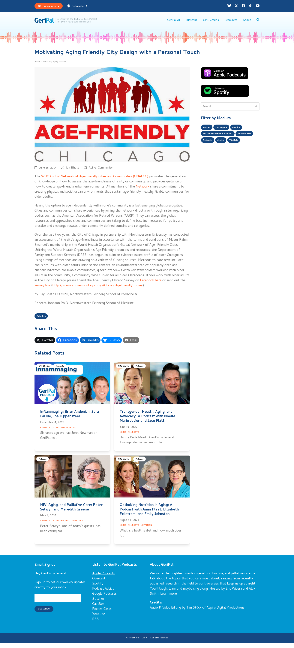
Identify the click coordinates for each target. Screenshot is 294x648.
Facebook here (150, 284)
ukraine (246, 147)
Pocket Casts (102, 614)
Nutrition (146, 530)
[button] (257, 22)
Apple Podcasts (103, 578)
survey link (42, 289)
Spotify (97, 588)
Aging (92, 171)
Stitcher (98, 603)
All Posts (54, 432)
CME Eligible (45, 371)
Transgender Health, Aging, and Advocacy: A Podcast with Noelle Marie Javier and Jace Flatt (147, 421)
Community (105, 171)
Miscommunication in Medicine (222, 139)
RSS (95, 624)
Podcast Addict (103, 593)
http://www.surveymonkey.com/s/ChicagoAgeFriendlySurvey (97, 289)
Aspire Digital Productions (225, 612)
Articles (42, 320)
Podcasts (63, 371)
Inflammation (68, 432)
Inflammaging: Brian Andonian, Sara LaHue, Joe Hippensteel (69, 419)
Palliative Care (74, 525)
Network (142, 190)
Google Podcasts (104, 598)
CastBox (98, 609)
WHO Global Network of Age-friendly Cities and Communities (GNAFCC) (94, 180)
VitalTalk (208, 154)
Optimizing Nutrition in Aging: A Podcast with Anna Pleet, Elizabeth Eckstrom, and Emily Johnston (149, 514)
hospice (243, 132)
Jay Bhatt (72, 171)
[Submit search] (256, 110)
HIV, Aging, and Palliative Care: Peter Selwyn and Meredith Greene (71, 512)
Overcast (98, 583)
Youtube (98, 619)
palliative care (211, 147)
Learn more (168, 598)
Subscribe (82, 7)
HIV (62, 525)
